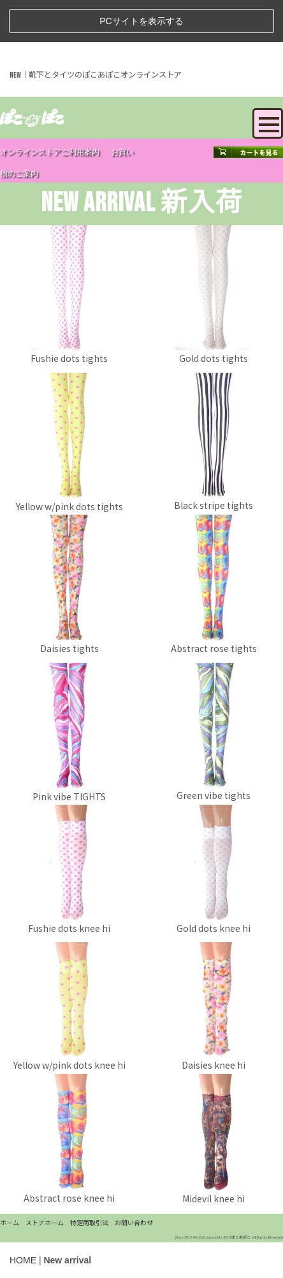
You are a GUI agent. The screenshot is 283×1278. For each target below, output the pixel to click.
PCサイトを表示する (141, 21)
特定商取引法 (89, 1222)
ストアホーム (44, 1222)
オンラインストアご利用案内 (49, 152)
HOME (23, 1260)
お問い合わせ (134, 1222)
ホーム (9, 1222)
